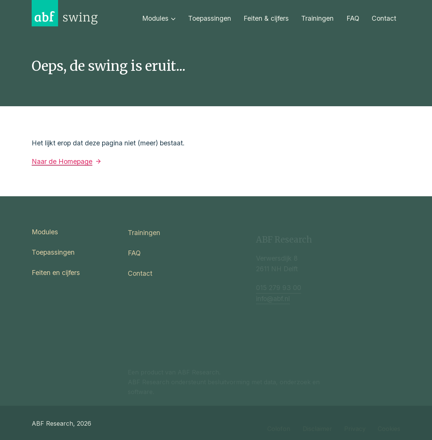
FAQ (352, 18)
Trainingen (317, 18)
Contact (384, 18)
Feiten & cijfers (266, 18)
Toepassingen (209, 18)
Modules (159, 18)
